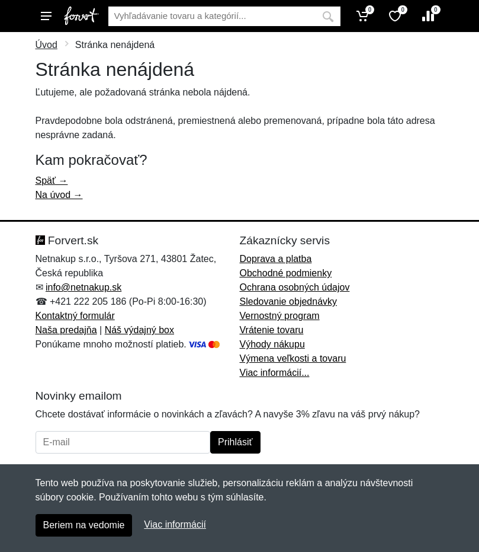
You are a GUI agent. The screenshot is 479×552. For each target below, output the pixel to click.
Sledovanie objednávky (288, 301)
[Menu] (46, 16)
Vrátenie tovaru (272, 330)
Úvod (46, 45)
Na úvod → (59, 195)
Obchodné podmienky (286, 273)
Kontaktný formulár (75, 316)
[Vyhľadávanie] (212, 16)
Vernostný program (280, 316)
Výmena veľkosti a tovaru (293, 358)
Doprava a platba (276, 259)
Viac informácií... (275, 373)
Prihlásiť (235, 442)
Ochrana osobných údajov (295, 287)
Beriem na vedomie (84, 525)
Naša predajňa (66, 330)
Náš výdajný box (139, 330)
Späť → (52, 181)
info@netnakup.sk (83, 287)
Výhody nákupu (272, 344)
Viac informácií (175, 524)
